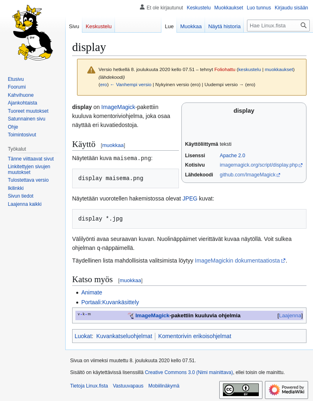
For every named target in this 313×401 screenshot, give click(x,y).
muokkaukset (279, 69)
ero (103, 84)
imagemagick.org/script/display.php (259, 165)
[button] (25, 204)
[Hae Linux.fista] (278, 25)
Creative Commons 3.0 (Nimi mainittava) (189, 371)
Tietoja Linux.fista (89, 385)
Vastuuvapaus (128, 385)
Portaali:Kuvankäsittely (110, 301)
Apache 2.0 (232, 155)
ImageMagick (118, 107)
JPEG (190, 198)
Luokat (83, 335)
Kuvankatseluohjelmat (124, 335)
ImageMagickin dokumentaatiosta (237, 259)
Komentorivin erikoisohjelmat (194, 335)
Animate (91, 291)
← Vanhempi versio (131, 84)
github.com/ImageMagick (248, 175)
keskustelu (249, 69)
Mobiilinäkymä (163, 385)
